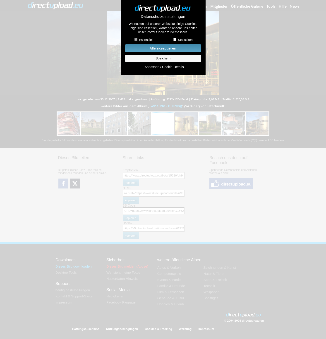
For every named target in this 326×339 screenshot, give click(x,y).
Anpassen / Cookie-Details (164, 67)
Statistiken (185, 40)
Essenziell (146, 40)
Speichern (163, 58)
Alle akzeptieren (163, 48)
